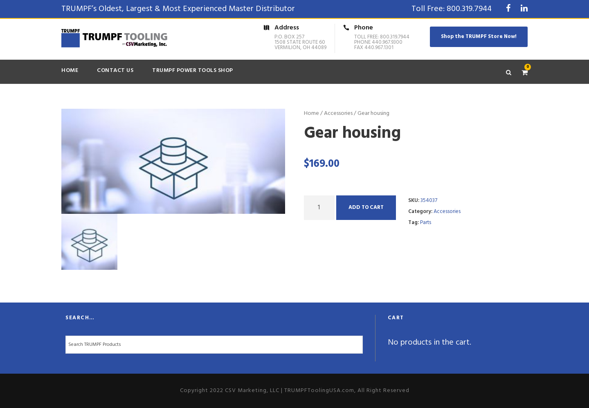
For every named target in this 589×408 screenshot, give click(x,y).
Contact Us (115, 70)
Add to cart (366, 207)
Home (69, 70)
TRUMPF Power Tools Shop (192, 70)
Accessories (338, 113)
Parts (425, 222)
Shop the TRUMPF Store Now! (479, 36)
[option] (173, 161)
